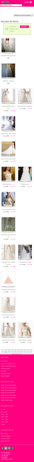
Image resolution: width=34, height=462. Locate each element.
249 (6, 352)
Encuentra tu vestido (5, 368)
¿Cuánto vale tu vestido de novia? (8, 363)
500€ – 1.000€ (4, 412)
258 (13, 354)
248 (3, 352)
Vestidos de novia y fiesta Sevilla (8, 392)
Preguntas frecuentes (5, 373)
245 (25, 350)
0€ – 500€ (3, 409)
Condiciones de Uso (5, 438)
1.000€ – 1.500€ (4, 414)
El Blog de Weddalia (5, 376)
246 (28, 350)
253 (18, 352)
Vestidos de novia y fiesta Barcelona (9, 387)
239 (6, 350)
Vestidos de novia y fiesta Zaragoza (8, 395)
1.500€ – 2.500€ (4, 417)
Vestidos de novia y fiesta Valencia (8, 390)
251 (12, 352)
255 (24, 352)
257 (31, 352)
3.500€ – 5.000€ (4, 422)
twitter (5, 448)
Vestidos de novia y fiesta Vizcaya (8, 397)
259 (16, 354)
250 (9, 352)
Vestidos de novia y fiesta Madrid (8, 385)
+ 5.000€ (3, 424)
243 (18, 350)
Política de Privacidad (5, 436)
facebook (2, 448)
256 (27, 352)
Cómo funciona (4, 361)
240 (9, 350)
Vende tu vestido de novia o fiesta (8, 366)
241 (12, 350)
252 (15, 352)
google (12, 448)
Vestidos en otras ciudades (7, 400)
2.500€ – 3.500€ (4, 419)
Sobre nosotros (4, 433)
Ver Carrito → (24, 26)
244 (22, 350)
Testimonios (3, 371)
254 (21, 352)
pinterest (9, 448)
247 (31, 350)
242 (15, 350)
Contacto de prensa (5, 441)
